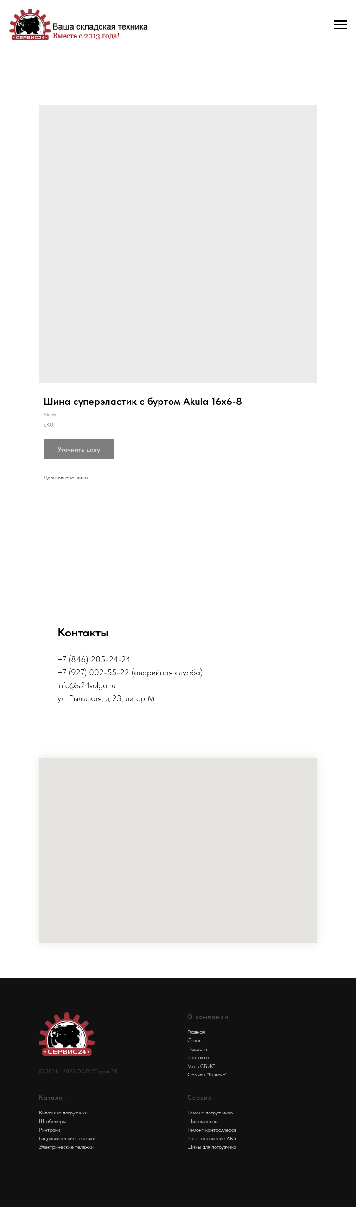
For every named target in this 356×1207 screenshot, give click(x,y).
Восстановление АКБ (211, 1138)
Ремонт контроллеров (211, 1129)
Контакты (198, 1057)
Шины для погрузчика (211, 1147)
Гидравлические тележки (67, 1138)
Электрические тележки (66, 1147)
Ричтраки (49, 1129)
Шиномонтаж (202, 1121)
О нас (194, 1040)
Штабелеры (52, 1121)
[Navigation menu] (340, 25)
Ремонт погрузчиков (210, 1112)
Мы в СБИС (201, 1066)
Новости (197, 1049)
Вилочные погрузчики (63, 1112)
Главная (196, 1032)
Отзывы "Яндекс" (207, 1074)
